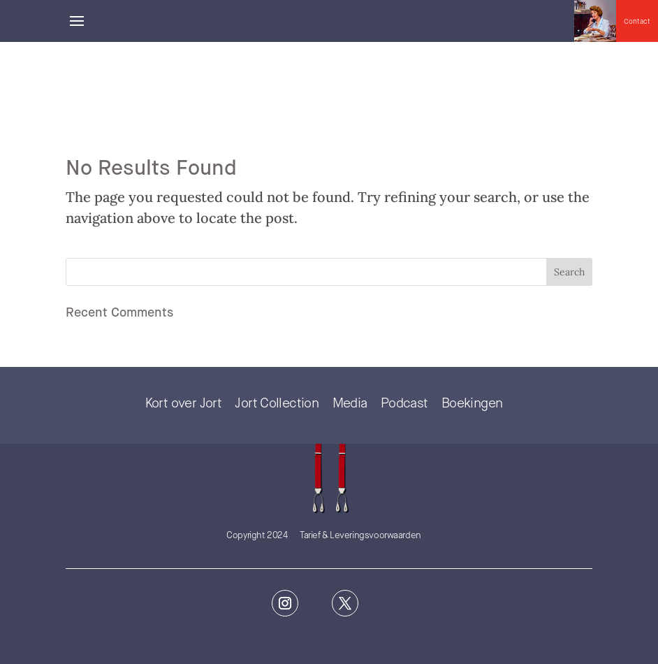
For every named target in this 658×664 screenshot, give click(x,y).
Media (349, 403)
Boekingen (471, 403)
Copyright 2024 (256, 535)
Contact (637, 21)
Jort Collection (277, 403)
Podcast (404, 403)
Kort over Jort (183, 403)
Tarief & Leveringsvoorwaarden (360, 535)
